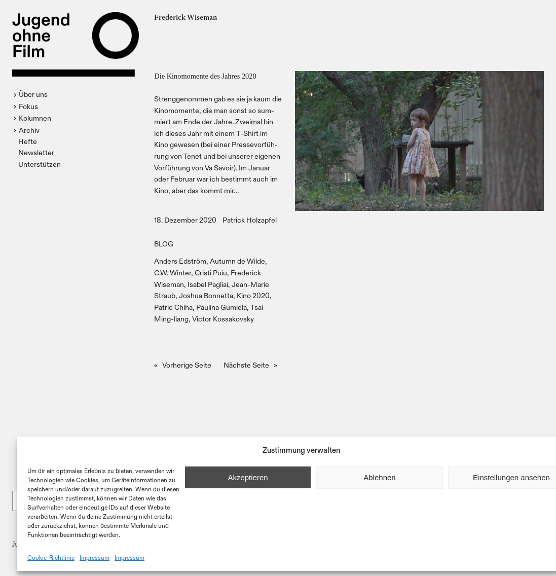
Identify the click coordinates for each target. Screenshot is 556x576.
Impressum (94, 557)
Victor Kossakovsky (223, 318)
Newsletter (36, 152)
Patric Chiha (173, 307)
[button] (31, 94)
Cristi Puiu (211, 272)
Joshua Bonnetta (206, 295)
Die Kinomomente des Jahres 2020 (205, 76)
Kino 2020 (253, 295)
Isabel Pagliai (208, 284)
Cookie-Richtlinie (51, 557)
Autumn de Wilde (237, 261)
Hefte (27, 141)
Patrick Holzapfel (250, 219)
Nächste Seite (250, 365)
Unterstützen (39, 164)
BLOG (163, 243)
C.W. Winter (172, 272)
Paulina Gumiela (221, 307)
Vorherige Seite (182, 365)
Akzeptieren (248, 477)
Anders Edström (180, 261)
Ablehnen (379, 477)
